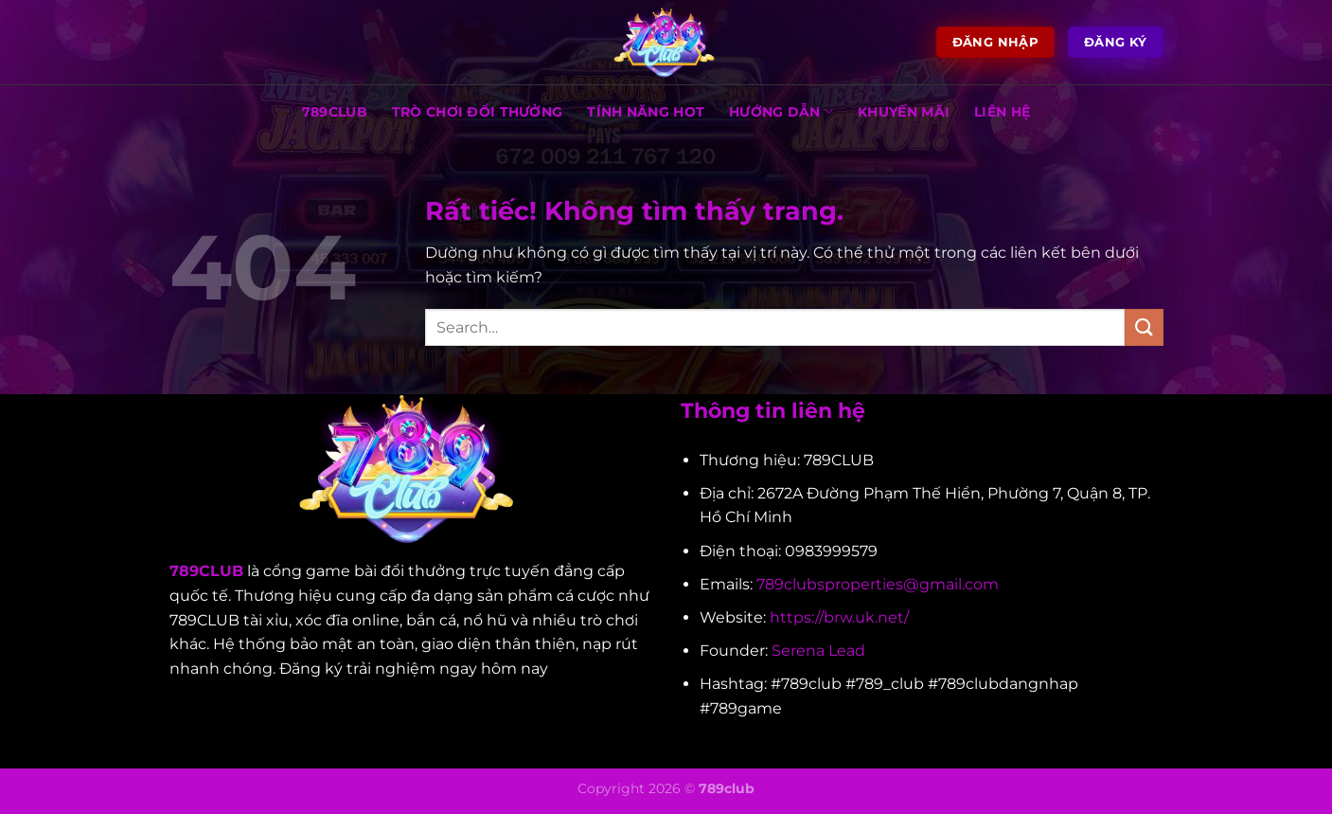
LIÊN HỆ (1002, 111)
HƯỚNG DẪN (781, 111)
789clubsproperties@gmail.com (877, 584)
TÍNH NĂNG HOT (645, 111)
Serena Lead (818, 651)
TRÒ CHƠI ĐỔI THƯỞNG (477, 111)
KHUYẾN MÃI (904, 111)
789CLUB (334, 111)
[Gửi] (1144, 327)
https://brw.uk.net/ (839, 617)
